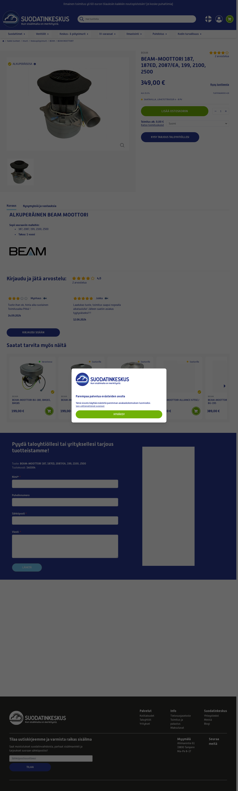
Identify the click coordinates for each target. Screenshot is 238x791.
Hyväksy (119, 414)
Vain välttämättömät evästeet (90, 406)
